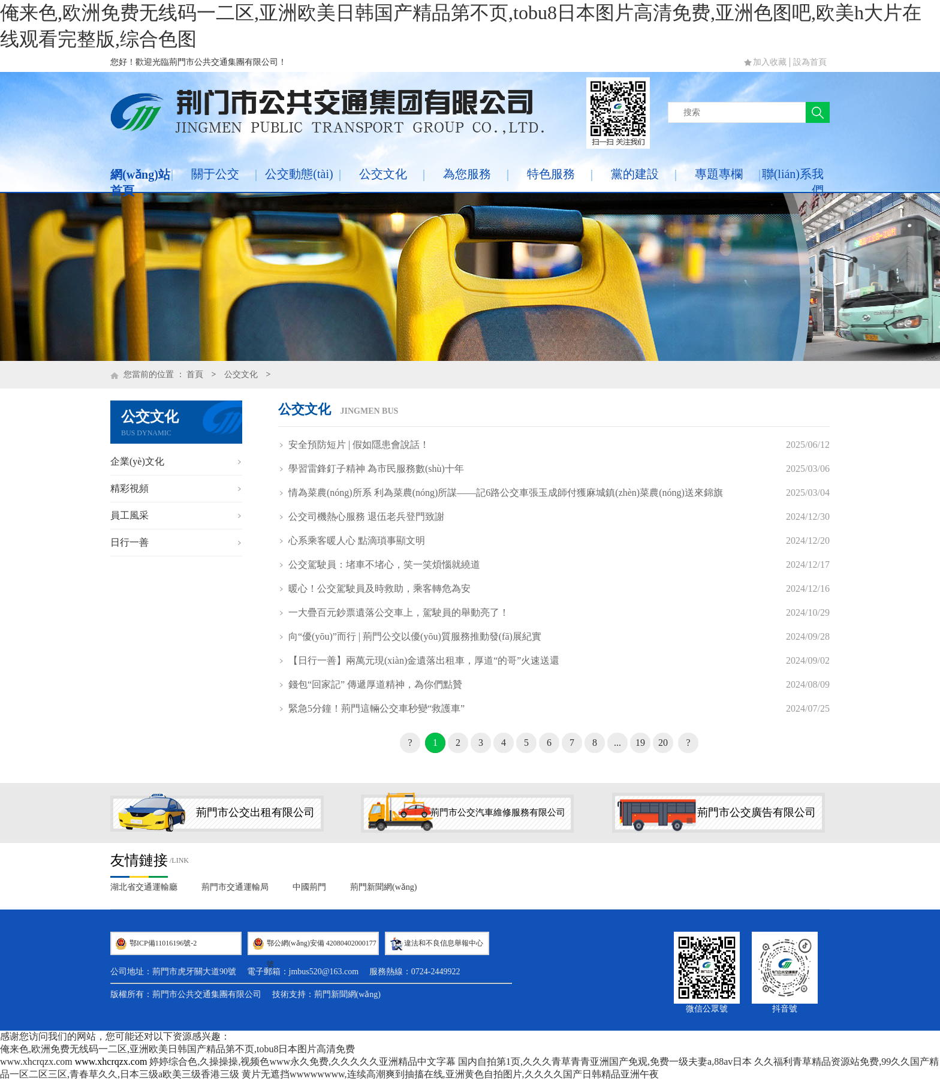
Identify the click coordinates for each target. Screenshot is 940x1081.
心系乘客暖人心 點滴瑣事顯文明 (356, 540)
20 (663, 742)
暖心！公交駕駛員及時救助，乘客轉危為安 (379, 588)
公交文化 (383, 173)
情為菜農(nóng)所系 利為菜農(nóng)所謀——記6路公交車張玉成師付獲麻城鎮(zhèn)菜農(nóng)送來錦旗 (505, 492)
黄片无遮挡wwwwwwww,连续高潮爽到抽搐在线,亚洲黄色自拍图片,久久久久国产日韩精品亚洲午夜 (450, 1074)
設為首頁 (810, 62)
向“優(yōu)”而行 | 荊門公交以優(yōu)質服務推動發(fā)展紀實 (414, 636)
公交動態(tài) (299, 173)
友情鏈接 (139, 860)
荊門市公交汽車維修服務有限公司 (497, 812)
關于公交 (215, 173)
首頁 (194, 374)
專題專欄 (719, 173)
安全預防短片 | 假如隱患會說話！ (358, 444)
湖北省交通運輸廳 (143, 887)
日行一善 (129, 542)
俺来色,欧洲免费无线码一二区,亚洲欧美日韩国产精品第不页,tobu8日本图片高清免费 (177, 1049)
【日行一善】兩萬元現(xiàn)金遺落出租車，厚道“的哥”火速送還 (423, 660)
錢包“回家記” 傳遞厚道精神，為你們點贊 (375, 684)
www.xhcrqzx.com (36, 1061)
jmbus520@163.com (324, 971)
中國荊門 (309, 887)
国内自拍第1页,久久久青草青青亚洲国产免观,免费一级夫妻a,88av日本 (605, 1061)
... (617, 742)
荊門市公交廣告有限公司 (756, 812)
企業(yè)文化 (137, 461)
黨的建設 (635, 173)
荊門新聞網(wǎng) (383, 887)
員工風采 (129, 515)
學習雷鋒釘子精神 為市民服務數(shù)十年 (376, 468)
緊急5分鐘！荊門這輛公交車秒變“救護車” (376, 708)
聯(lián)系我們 (793, 182)
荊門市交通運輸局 (235, 887)
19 (640, 742)
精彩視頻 (129, 488)
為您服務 (467, 173)
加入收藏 (770, 62)
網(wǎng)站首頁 (140, 182)
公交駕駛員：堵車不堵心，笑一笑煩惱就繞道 (384, 564)
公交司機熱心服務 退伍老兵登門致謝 (366, 516)
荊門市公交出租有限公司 (255, 812)
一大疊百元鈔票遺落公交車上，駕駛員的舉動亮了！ (398, 612)
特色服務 (551, 173)
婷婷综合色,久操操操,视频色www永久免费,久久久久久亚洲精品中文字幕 (302, 1061)
